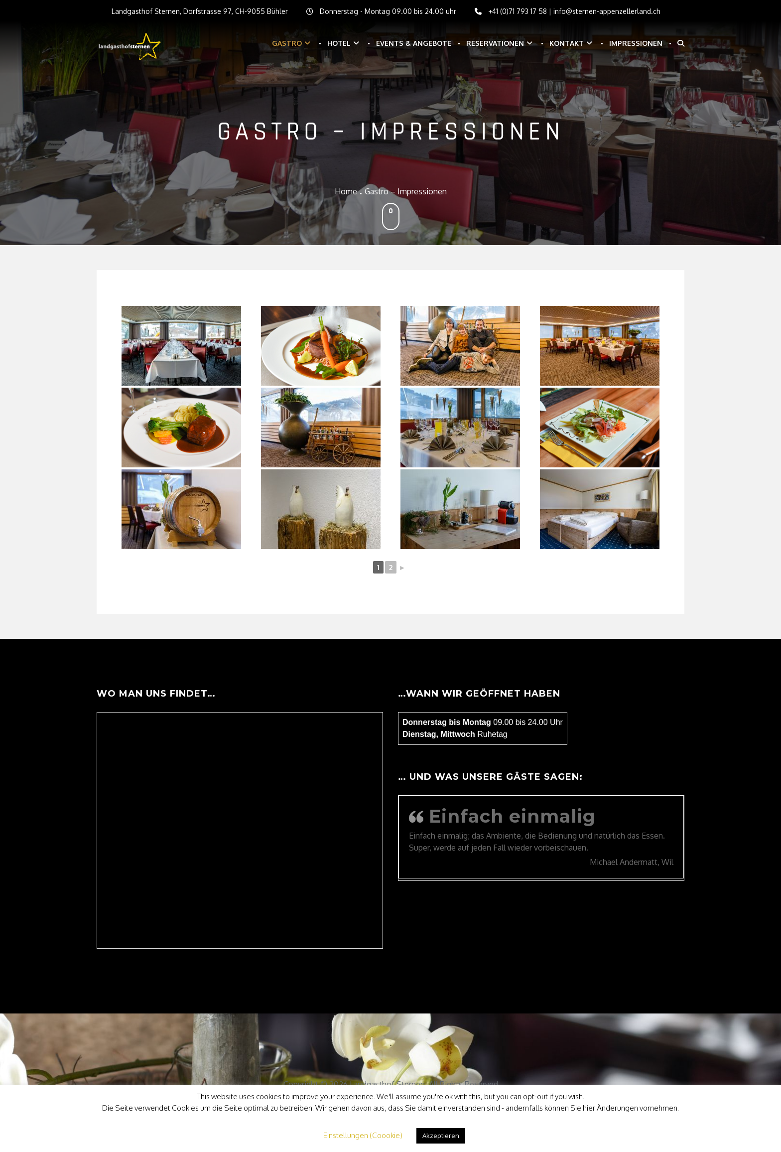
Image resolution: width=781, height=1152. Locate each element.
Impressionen (635, 43)
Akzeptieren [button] (440, 1136)
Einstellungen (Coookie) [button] (362, 1135)
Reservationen (495, 43)
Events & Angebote (413, 43)
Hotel (339, 43)
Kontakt (566, 43)
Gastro (287, 43)
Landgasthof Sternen (387, 1084)
